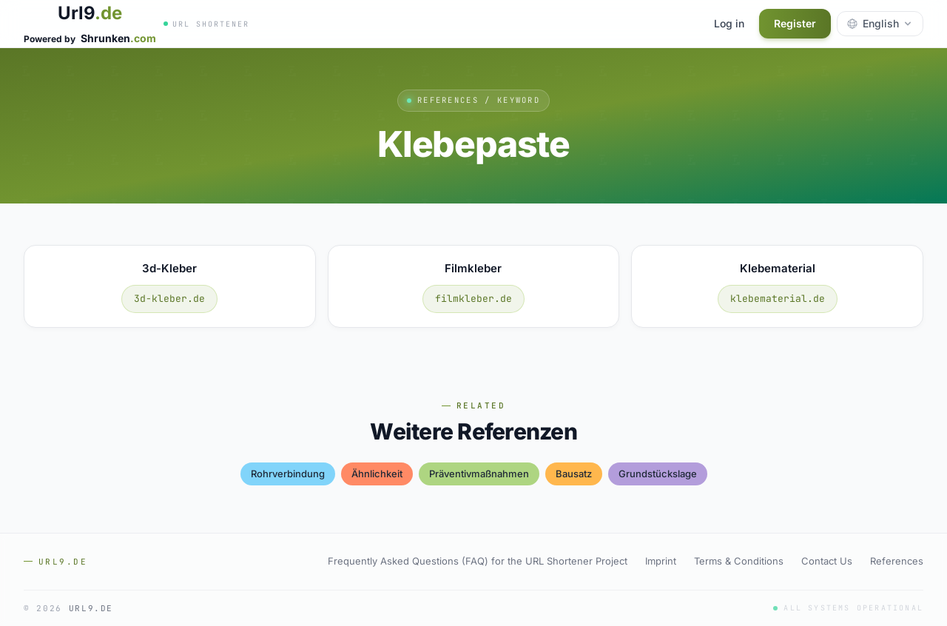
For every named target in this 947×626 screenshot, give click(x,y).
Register (795, 23)
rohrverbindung (288, 473)
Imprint (660, 561)
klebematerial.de (777, 298)
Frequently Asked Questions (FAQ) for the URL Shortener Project (477, 561)
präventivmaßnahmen (479, 473)
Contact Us (826, 561)
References (896, 561)
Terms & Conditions (738, 561)
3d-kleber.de (169, 298)
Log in (729, 23)
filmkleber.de (473, 298)
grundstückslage (658, 473)
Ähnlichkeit (376, 473)
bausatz (574, 473)
